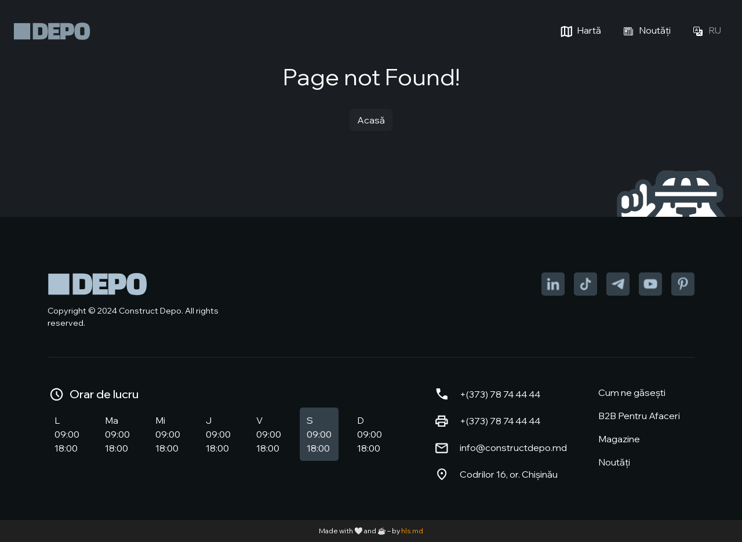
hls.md (412, 530)
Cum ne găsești (631, 392)
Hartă (579, 31)
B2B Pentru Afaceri (639, 415)
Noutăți (645, 31)
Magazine (619, 439)
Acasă (371, 120)
